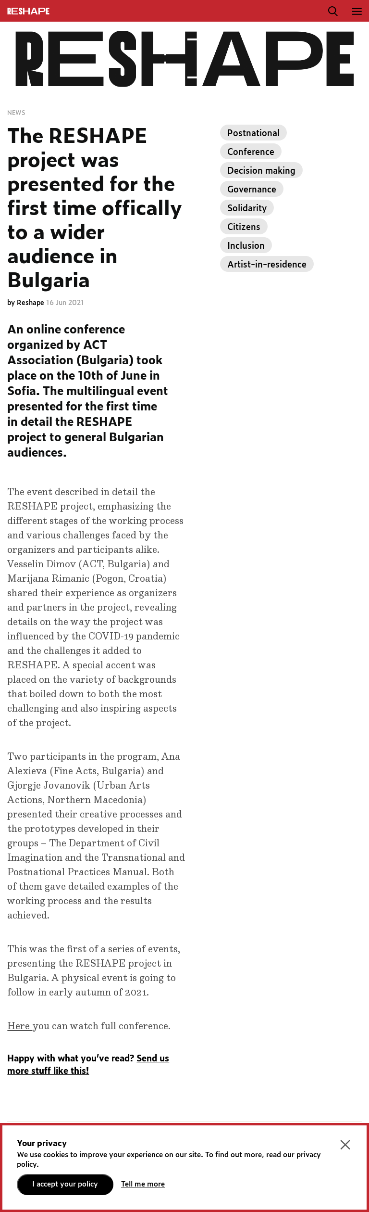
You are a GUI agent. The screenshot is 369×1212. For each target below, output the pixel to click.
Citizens (243, 227)
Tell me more (143, 1184)
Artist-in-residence (267, 265)
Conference (250, 152)
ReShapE (28, 11)
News (16, 113)
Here (19, 1026)
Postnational (253, 133)
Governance (251, 190)
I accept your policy (65, 1184)
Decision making (261, 171)
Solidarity (247, 208)
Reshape (31, 303)
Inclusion (246, 246)
